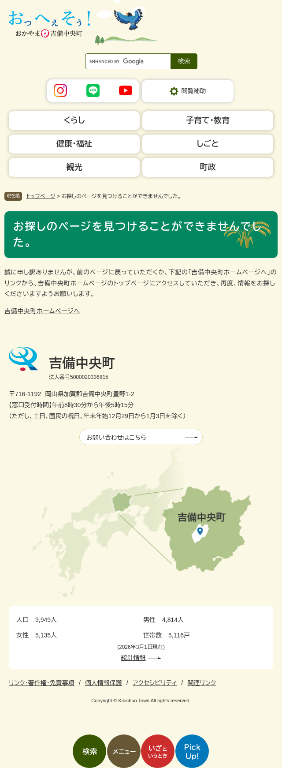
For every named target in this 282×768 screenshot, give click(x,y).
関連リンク (201, 682)
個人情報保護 (103, 682)
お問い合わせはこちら (116, 437)
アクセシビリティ (155, 682)
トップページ (41, 196)
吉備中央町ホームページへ (42, 311)
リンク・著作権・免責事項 (41, 682)
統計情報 (133, 657)
